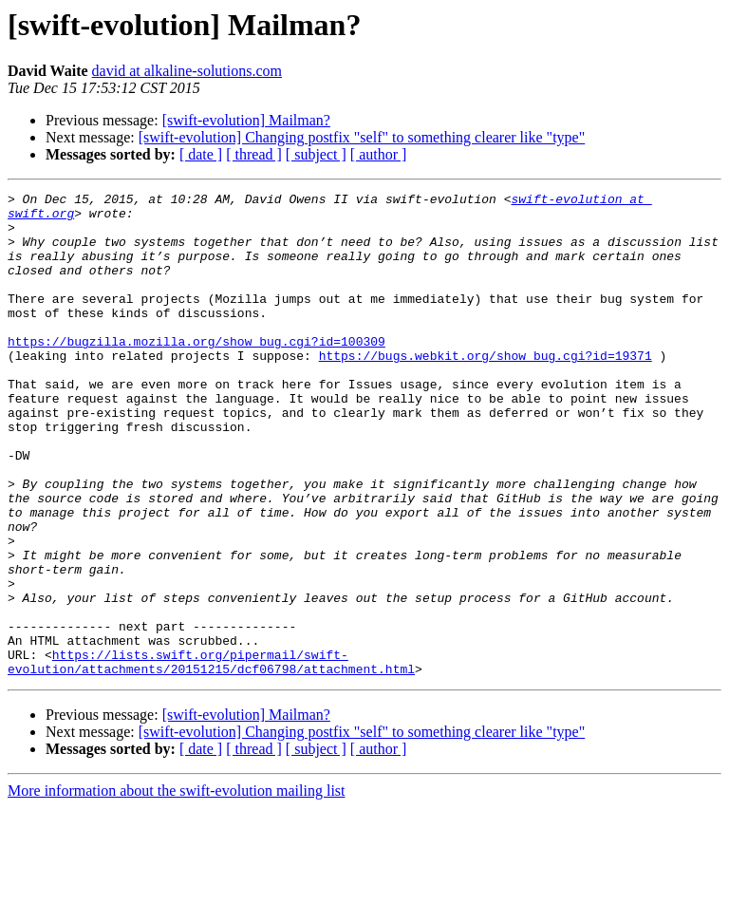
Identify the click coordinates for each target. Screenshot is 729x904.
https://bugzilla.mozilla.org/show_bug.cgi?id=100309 (196, 372)
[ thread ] (254, 154)
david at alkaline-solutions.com (187, 71)
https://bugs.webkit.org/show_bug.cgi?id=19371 (485, 389)
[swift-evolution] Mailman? (246, 120)
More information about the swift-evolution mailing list (177, 887)
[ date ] (200, 154)
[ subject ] (316, 154)
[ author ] (378, 154)
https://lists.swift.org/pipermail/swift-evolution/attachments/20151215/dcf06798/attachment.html (211, 757)
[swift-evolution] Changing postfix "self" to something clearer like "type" (362, 137)
